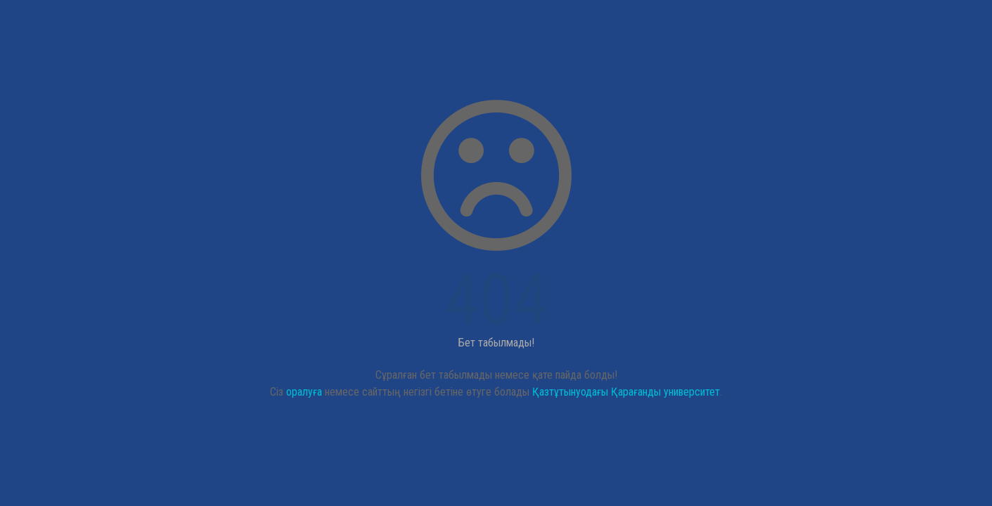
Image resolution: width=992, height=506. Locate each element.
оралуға (304, 391)
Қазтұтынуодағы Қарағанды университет (626, 391)
